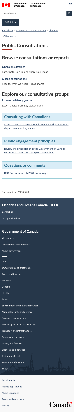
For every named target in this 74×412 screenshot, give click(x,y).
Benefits (6, 286)
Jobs (4, 261)
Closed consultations (14, 78)
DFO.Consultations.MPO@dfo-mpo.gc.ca (27, 173)
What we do (10, 36)
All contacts (8, 238)
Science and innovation (14, 349)
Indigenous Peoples (12, 356)
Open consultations (13, 66)
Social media (8, 380)
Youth (5, 368)
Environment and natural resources (20, 305)
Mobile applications (12, 386)
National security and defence (17, 311)
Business (6, 280)
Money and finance (12, 343)
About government (11, 250)
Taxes (5, 299)
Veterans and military (13, 362)
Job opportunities (11, 218)
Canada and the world (13, 337)
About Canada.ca (10, 392)
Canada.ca (7, 30)
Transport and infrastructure (17, 330)
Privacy (5, 405)
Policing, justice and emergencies (19, 324)
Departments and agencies (16, 244)
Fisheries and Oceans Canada (31, 30)
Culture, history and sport (15, 318)
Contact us (7, 211)
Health (5, 293)
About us (53, 30)
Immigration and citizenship (16, 267)
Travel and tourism (11, 274)
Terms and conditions (13, 399)
